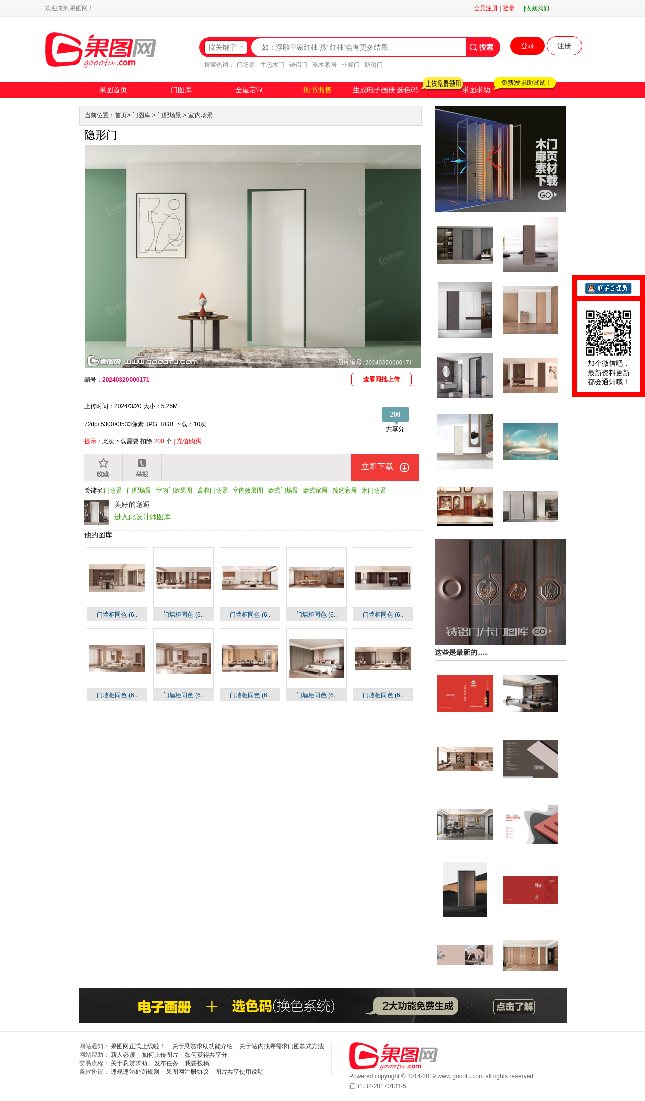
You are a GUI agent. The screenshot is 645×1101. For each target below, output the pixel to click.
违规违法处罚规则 (135, 1071)
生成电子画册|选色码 (385, 90)
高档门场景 (213, 490)
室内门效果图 (174, 490)
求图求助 (476, 90)
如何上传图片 (160, 1054)
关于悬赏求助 (129, 1063)
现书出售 (317, 90)
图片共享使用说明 (239, 1071)
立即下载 (377, 466)
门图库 (181, 90)
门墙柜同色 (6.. (117, 614)
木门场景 (374, 490)
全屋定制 (249, 90)
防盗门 (374, 64)
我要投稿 (197, 1063)
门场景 (246, 64)
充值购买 (189, 441)
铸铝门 (298, 64)
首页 (121, 115)
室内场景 (200, 115)
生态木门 (272, 64)
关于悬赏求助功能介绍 (202, 1046)
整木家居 (324, 64)
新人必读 (123, 1054)
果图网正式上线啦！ (138, 1046)
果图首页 (113, 90)
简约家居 (345, 490)
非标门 (351, 64)
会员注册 (486, 8)
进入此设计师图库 (142, 517)
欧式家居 (315, 490)
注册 (564, 46)
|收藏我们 (536, 8)
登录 (509, 8)
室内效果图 (248, 490)
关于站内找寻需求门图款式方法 (281, 1046)
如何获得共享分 (206, 1054)
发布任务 (166, 1063)
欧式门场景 (283, 490)
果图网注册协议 (187, 1071)
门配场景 (169, 115)
